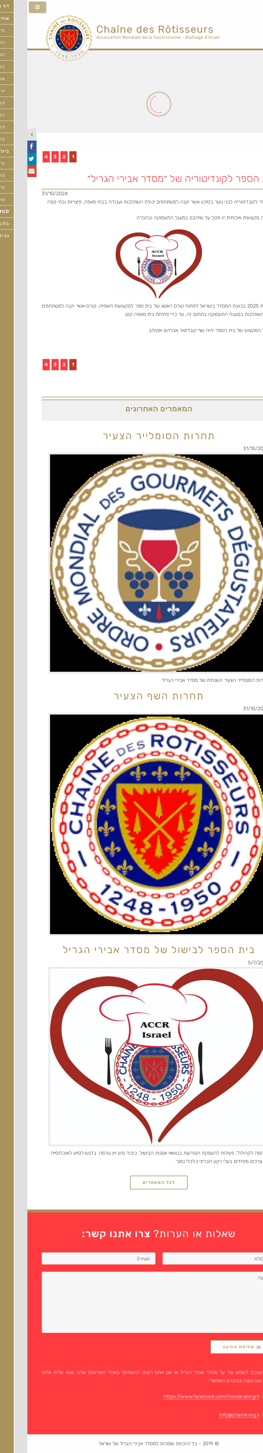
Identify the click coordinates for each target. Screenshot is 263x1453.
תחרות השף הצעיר (131, 696)
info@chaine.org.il (212, 1415)
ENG (255, 8)
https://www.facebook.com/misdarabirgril (184, 1396)
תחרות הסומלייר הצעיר (131, 436)
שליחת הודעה (211, 1346)
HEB (240, 8)
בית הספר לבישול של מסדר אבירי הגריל (131, 950)
